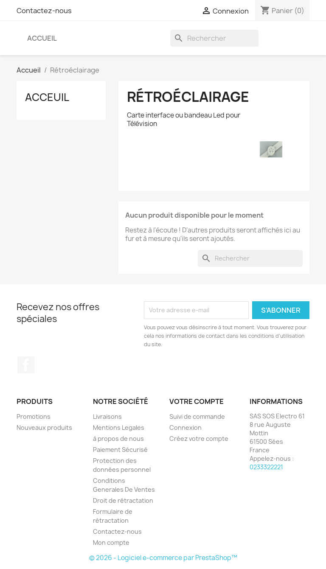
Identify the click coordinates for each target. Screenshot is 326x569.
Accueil (42, 38)
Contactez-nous (44, 10)
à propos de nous (118, 438)
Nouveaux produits (44, 427)
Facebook (25, 364)
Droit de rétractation (123, 500)
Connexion (185, 427)
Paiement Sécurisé (120, 450)
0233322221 (266, 467)
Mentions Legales (118, 427)
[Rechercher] (214, 38)
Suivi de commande (197, 416)
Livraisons (107, 416)
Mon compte (111, 542)
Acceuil (47, 97)
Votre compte (196, 401)
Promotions (34, 416)
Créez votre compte (198, 438)
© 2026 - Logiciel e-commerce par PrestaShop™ (163, 557)
